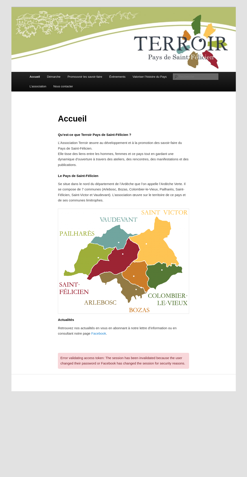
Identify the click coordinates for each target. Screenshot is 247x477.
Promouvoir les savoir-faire (85, 76)
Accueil (35, 76)
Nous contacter (63, 86)
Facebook (98, 333)
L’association (38, 86)
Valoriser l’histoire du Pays (150, 76)
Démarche (53, 76)
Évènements (117, 76)
